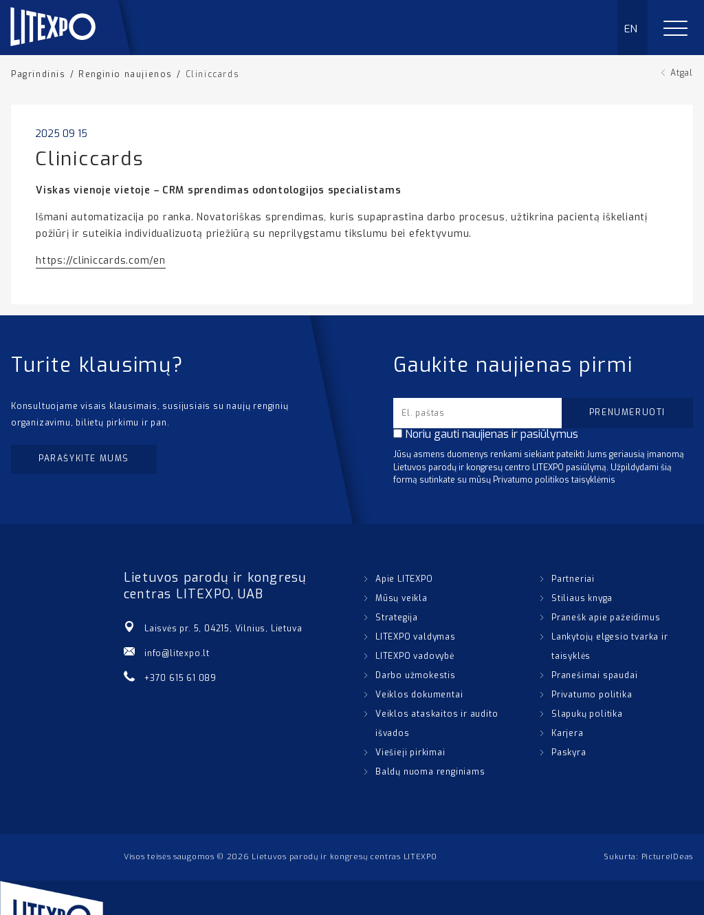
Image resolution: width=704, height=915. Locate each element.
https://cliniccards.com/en (101, 260)
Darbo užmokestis (415, 675)
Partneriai (573, 579)
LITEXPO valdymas (415, 636)
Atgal (681, 72)
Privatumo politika (591, 694)
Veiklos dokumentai (419, 694)
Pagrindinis (38, 74)
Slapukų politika (587, 713)
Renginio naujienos (125, 74)
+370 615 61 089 (180, 678)
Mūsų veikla (401, 598)
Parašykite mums (83, 458)
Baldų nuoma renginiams (430, 771)
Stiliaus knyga (582, 598)
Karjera (567, 733)
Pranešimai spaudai (594, 675)
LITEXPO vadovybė (414, 656)
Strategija (396, 617)
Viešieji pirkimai (410, 752)
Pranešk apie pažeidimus (605, 617)
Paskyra (568, 752)
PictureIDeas (667, 857)
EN (631, 29)
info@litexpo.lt (177, 653)
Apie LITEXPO (404, 579)
